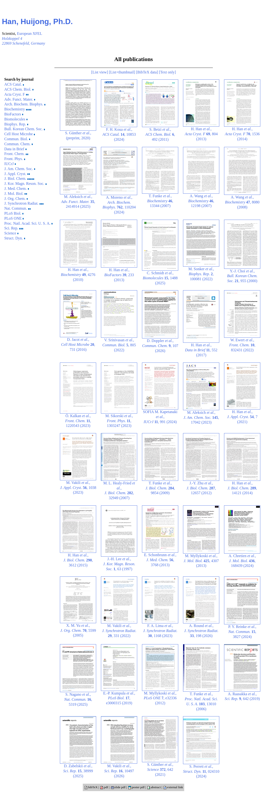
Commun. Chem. (18, 144)
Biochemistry (17, 109)
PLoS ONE (14, 218)
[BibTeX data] (147, 72)
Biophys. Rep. (16, 124)
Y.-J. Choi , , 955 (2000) (242, 276)
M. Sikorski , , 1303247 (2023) (119, 421)
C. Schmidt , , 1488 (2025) (160, 278)
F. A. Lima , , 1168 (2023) (160, 631)
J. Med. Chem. (16, 189)
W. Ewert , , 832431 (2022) (242, 345)
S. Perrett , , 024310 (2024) (201, 771)
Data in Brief (15, 149)
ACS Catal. (14, 84)
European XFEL (29, 33)
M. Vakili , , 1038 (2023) (78, 488)
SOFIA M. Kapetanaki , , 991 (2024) (160, 417)
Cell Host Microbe (19, 134)
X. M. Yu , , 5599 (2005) (78, 630)
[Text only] (167, 72)
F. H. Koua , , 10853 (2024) (119, 134)
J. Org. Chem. (16, 199)
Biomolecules (15, 119)
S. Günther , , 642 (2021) (160, 769)
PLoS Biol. (13, 213)
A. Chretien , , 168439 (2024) (242, 561)
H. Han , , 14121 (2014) (242, 488)
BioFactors (13, 114)
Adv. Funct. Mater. (19, 99)
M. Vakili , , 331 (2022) (119, 631)
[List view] (99, 72)
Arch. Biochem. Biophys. (24, 104)
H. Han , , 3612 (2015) (78, 560)
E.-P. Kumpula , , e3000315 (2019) (119, 698)
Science (11, 233)
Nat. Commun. (17, 208)
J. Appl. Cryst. (17, 174)
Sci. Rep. (13, 228)
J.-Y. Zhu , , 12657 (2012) (201, 488)
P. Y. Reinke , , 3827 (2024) (242, 632)
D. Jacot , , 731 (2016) (78, 344)
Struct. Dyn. (14, 238)
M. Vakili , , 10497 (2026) (119, 771)
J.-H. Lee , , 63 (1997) (119, 564)
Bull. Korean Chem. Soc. (24, 129)
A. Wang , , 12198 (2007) (201, 201)
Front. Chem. (16, 154)
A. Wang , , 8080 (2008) (242, 202)
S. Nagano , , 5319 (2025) (78, 699)
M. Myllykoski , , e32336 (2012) (160, 698)
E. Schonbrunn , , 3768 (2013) (160, 560)
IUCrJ (10, 164)
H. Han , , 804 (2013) (201, 134)
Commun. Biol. (17, 139)
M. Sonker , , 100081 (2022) (201, 274)
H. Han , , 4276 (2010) (78, 275)
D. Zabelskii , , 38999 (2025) (78, 771)
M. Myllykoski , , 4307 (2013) (201, 561)
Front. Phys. (14, 159)
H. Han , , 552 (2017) (201, 350)
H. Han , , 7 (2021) (242, 417)
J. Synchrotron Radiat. (23, 203)
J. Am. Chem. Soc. (19, 169)
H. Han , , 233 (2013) (119, 275)
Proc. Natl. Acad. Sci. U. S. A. (28, 223)
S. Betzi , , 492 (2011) (160, 134)
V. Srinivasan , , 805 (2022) (119, 345)
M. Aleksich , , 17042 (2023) (201, 417)
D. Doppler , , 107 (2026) (160, 346)
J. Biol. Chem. (19, 178)
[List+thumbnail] (122, 72)
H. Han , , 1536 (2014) (242, 134)
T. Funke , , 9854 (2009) (160, 488)
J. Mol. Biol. (15, 194)
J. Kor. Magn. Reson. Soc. (25, 183)
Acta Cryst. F (16, 94)
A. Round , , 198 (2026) (201, 631)
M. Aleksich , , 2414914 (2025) (78, 202)
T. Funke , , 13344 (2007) (160, 201)
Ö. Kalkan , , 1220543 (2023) (78, 421)
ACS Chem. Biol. (18, 89)
